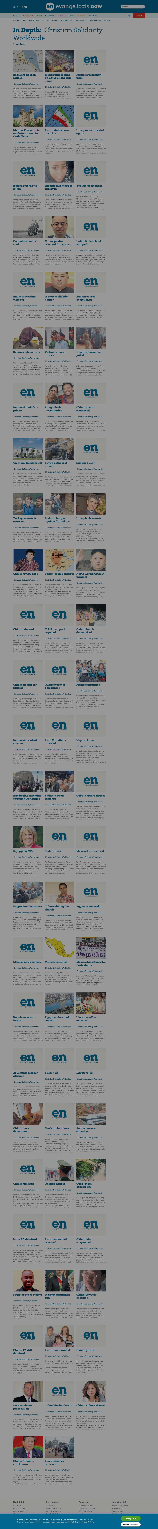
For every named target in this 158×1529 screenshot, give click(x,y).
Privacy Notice (87, 1522)
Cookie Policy (72, 1522)
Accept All (131, 1518)
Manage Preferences (130, 1524)
